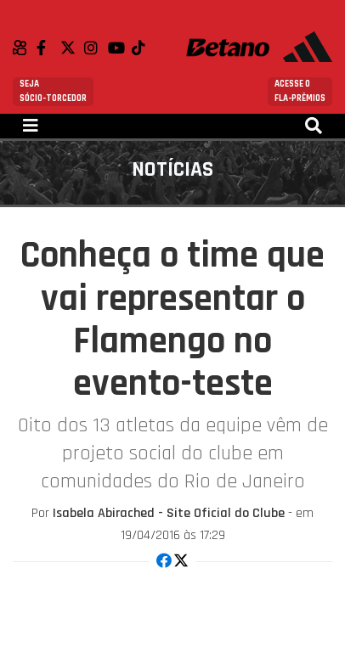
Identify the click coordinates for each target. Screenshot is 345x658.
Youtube (120, 47)
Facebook (48, 47)
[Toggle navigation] (30, 126)
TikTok (144, 47)
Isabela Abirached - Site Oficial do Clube (169, 513)
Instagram (96, 47)
